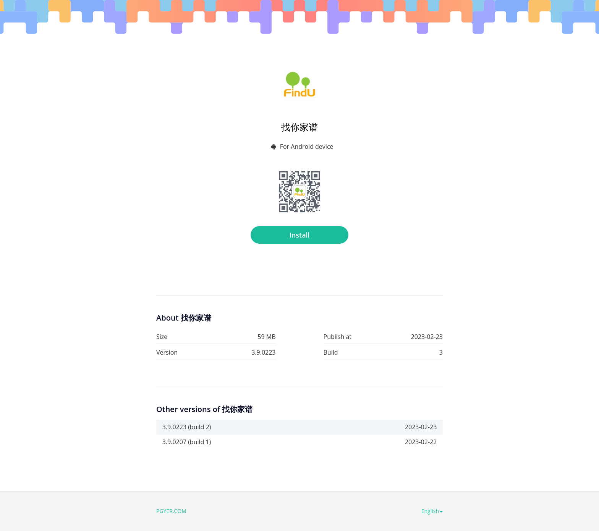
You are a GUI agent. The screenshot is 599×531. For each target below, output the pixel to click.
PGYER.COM (171, 511)
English (432, 511)
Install (299, 234)
